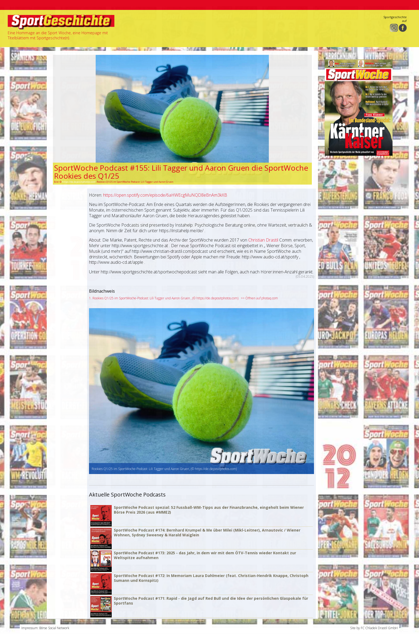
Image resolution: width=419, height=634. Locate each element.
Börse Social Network (54, 628)
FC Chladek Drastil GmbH (379, 628)
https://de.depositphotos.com (79, 182)
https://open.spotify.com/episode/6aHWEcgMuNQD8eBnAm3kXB (165, 195)
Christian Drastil (263, 240)
